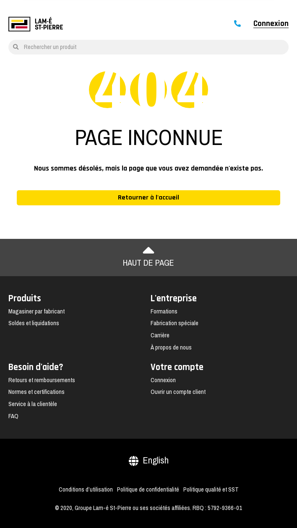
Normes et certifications (36, 392)
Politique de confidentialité (148, 489)
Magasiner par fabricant (36, 311)
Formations (164, 311)
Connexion (271, 24)
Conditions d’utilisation (86, 489)
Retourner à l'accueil (148, 197)
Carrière (160, 335)
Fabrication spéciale (174, 323)
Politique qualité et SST (211, 489)
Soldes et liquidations (33, 323)
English (149, 460)
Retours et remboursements (41, 380)
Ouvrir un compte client (178, 392)
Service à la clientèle (32, 404)
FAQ (13, 416)
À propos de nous (171, 347)
